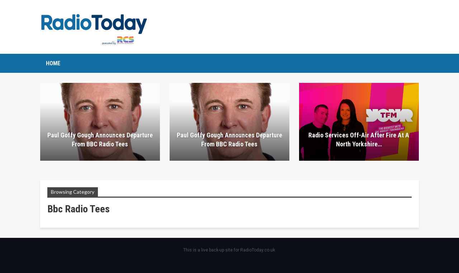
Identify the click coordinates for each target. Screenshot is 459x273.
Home (53, 63)
